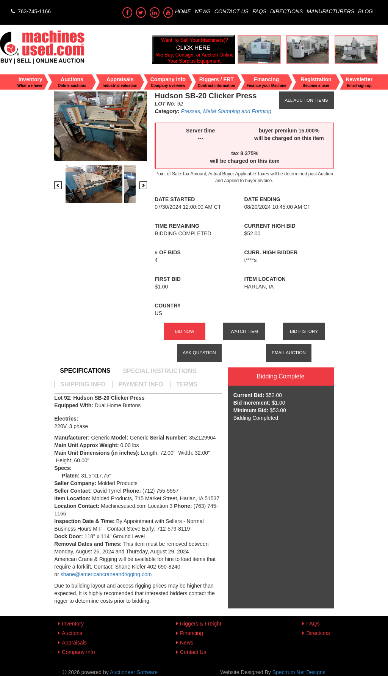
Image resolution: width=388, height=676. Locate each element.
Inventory (73, 624)
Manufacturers (330, 11)
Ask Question (199, 352)
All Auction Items (306, 100)
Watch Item (244, 331)
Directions (286, 11)
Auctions (72, 633)
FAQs (259, 11)
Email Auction (289, 352)
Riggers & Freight (200, 624)
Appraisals (74, 643)
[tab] (85, 370)
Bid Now (184, 331)
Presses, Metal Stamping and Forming (226, 111)
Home (183, 11)
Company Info (78, 652)
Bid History (304, 331)
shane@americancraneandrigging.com (107, 574)
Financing (191, 633)
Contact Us (231, 11)
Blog (365, 11)
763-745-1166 (30, 11)
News (203, 11)
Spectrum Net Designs (298, 672)
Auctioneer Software (134, 672)
